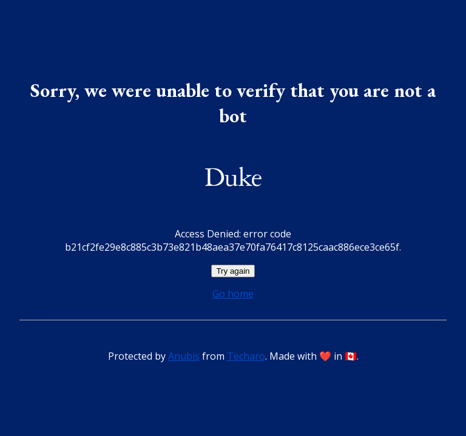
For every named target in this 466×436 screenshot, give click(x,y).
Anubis (184, 356)
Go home (233, 293)
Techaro (246, 356)
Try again (232, 271)
